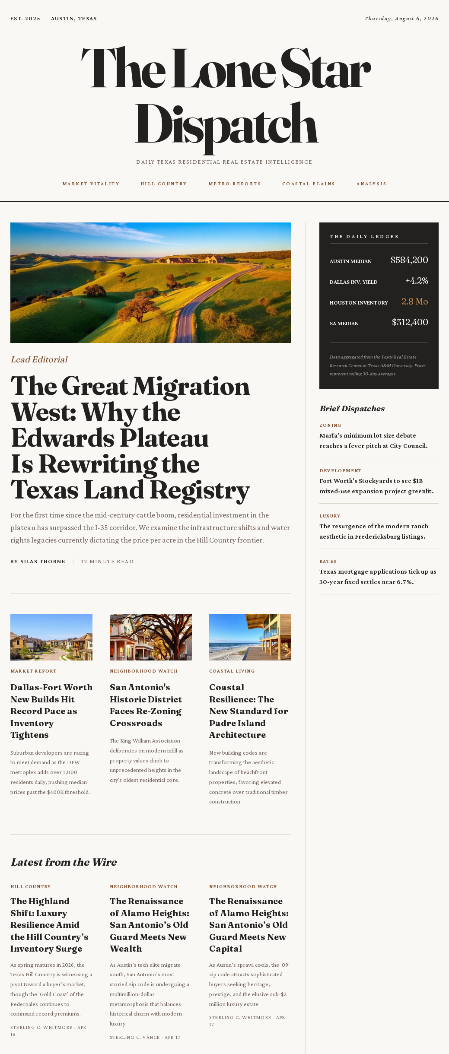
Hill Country (164, 184)
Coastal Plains (309, 184)
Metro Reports (234, 184)
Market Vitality (91, 184)
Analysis (372, 184)
